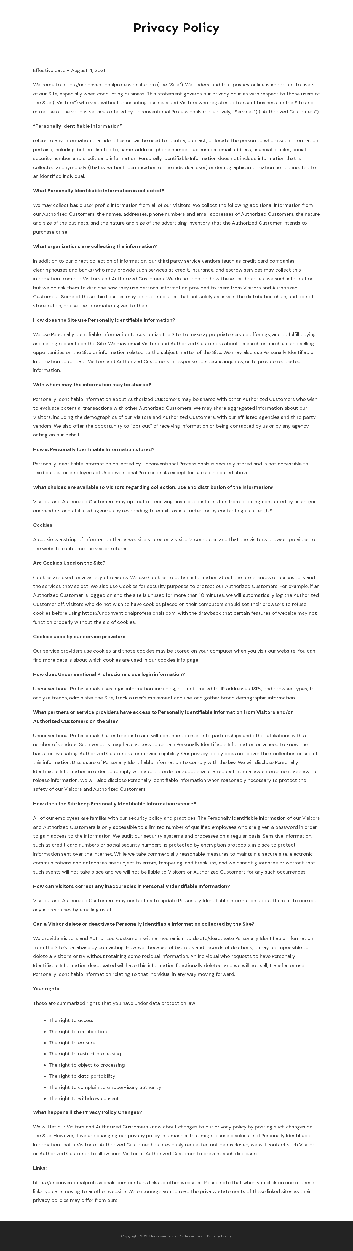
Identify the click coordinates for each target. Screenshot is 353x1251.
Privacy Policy (176, 27)
